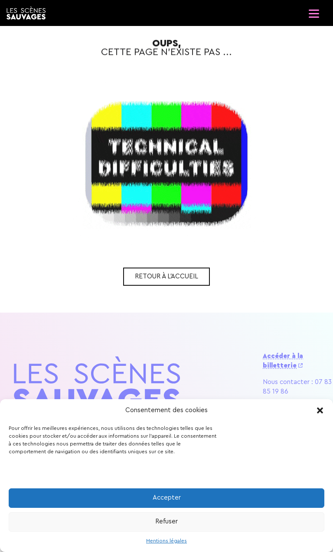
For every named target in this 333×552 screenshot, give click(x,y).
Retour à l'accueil (166, 276)
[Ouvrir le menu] (313, 11)
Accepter (167, 497)
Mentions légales (166, 540)
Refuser (166, 521)
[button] (320, 410)
